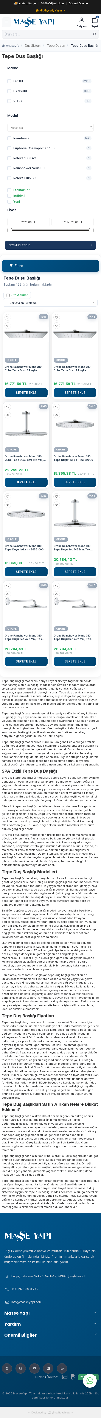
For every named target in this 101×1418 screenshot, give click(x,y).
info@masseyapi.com (26, 1302)
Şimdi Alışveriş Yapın (51, 10)
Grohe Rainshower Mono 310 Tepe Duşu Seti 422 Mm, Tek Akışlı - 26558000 (23, 637)
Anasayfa (10, 46)
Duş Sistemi (33, 45)
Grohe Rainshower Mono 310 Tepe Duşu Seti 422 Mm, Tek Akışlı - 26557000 (72, 637)
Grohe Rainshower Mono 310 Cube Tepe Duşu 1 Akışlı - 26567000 (72, 368)
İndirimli (16, 196)
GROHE (12, 360)
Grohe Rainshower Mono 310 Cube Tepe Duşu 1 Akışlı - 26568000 (23, 368)
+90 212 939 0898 (24, 1289)
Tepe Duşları (56, 45)
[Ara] (94, 34)
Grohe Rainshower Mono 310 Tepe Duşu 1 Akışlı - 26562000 (73, 458)
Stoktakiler (18, 190)
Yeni (13, 202)
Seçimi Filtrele (50, 245)
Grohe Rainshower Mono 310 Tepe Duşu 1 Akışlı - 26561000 (24, 547)
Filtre (16, 266)
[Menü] (6, 22)
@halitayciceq (59, 1412)
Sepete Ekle (26, 392)
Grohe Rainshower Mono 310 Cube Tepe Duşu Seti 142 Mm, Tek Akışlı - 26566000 (24, 458)
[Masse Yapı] (43, 22)
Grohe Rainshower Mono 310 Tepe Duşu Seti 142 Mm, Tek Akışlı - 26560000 (72, 547)
